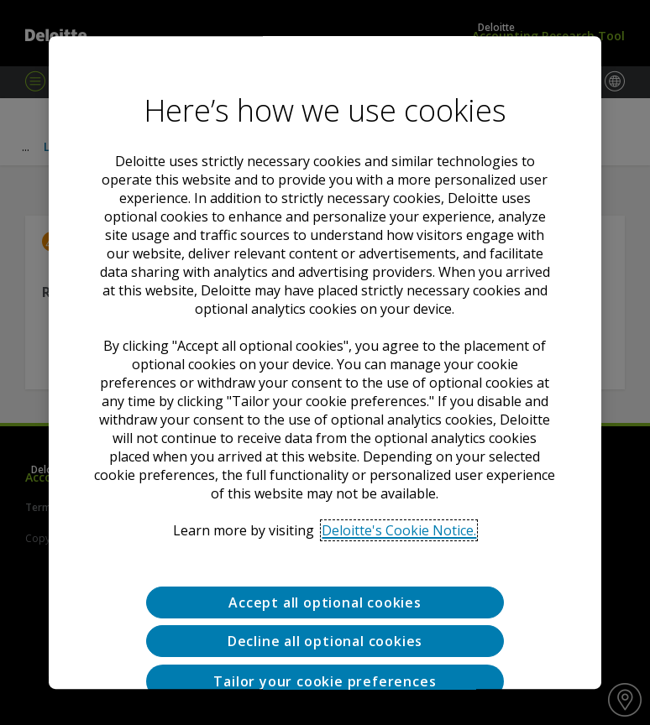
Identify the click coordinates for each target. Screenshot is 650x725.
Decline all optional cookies (325, 642)
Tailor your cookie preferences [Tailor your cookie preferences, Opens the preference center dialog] (324, 681)
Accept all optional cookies (325, 602)
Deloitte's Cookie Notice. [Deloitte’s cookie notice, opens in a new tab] (399, 530)
